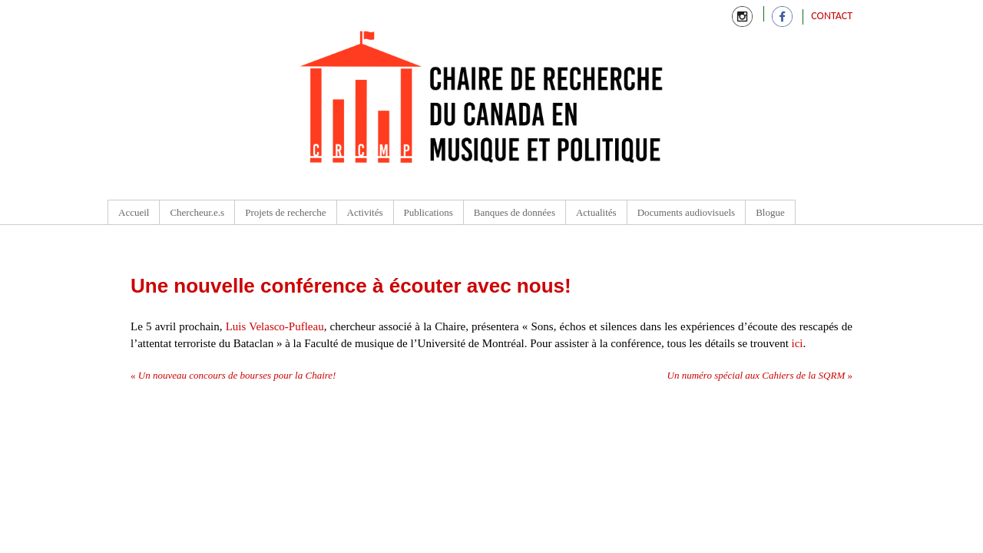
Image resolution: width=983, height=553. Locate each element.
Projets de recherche (285, 212)
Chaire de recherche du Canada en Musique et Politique (482, 100)
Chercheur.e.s (197, 212)
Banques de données (514, 212)
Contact (831, 15)
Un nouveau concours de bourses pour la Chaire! (233, 375)
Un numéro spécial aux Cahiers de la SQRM (759, 375)
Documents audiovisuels (686, 212)
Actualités (596, 212)
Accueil (133, 212)
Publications (428, 212)
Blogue (770, 212)
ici (797, 343)
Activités (365, 212)
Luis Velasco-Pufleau (275, 326)
